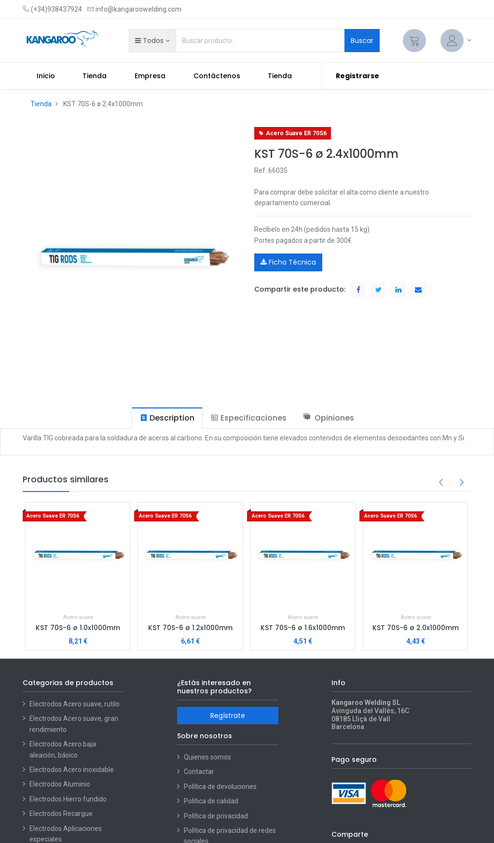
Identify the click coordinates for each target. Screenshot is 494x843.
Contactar (199, 771)
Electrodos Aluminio (60, 784)
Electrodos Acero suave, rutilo (74, 704)
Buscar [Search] (362, 40)
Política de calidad (211, 801)
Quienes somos (207, 757)
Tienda (41, 104)
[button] (152, 40)
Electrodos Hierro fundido (68, 799)
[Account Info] (455, 40)
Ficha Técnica (288, 262)
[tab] (167, 418)
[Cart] (414, 40)
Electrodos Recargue (61, 813)
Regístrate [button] (227, 715)
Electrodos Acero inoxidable (72, 769)
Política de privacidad (216, 816)
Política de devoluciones (220, 786)
